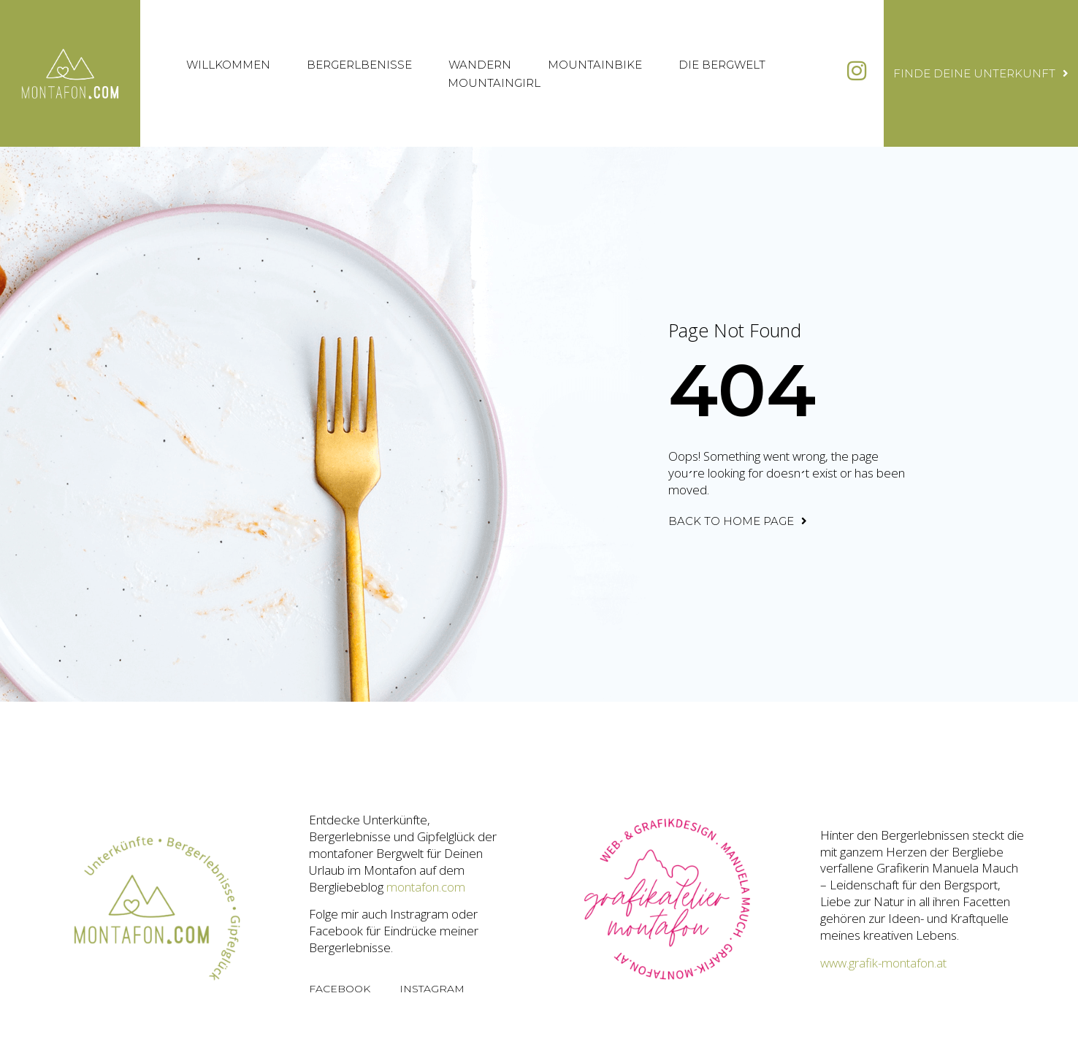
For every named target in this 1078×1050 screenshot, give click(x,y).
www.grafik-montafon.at (883, 962)
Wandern (479, 65)
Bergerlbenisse (359, 65)
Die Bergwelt (721, 65)
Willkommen (228, 65)
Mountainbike (595, 65)
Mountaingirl (494, 83)
